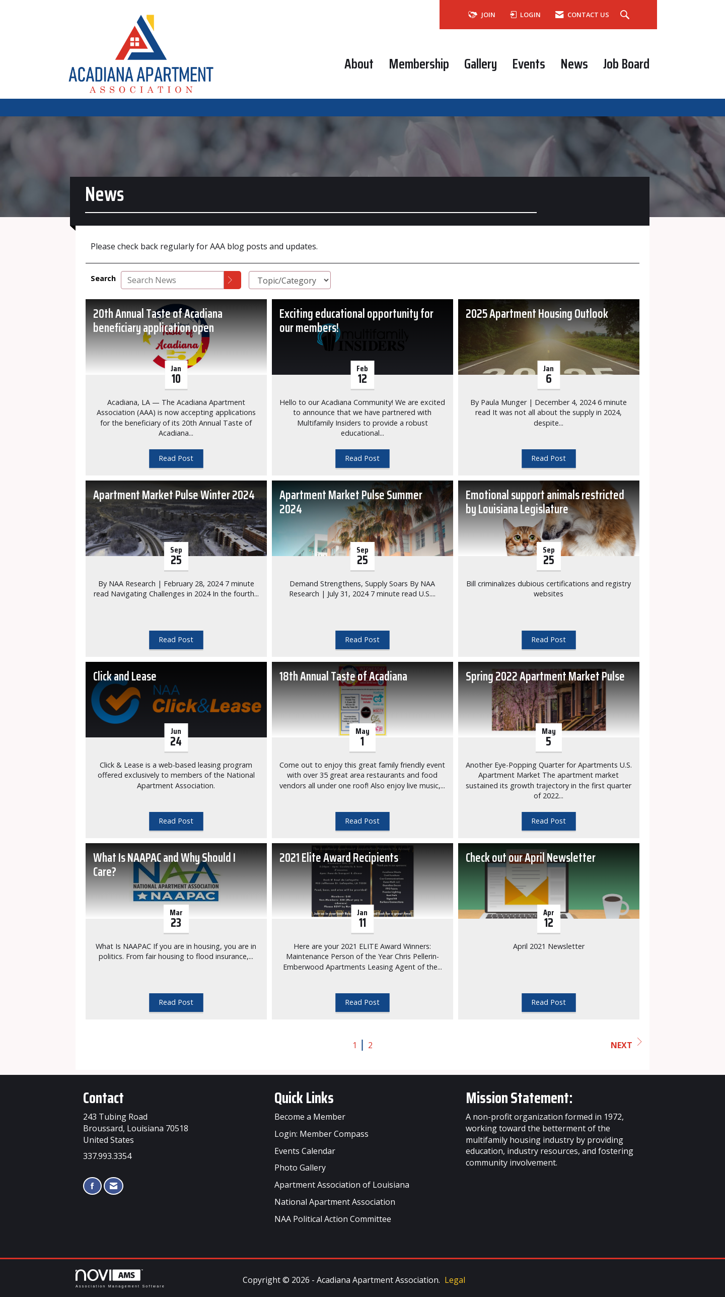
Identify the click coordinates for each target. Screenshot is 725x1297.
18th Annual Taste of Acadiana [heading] (343, 676)
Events (528, 64)
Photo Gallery (300, 1167)
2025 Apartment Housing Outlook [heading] (537, 314)
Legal (455, 1279)
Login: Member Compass (321, 1133)
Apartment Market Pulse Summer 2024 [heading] (350, 502)
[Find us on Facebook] (92, 1186)
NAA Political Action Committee (332, 1218)
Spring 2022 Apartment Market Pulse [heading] (545, 676)
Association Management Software (120, 1278)
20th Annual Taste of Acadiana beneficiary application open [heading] (158, 321)
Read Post (176, 458)
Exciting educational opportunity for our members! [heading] (356, 321)
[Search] (232, 280)
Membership (419, 64)
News (574, 64)
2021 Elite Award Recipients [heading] (338, 858)
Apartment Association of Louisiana (341, 1184)
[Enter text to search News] (172, 280)
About (359, 64)
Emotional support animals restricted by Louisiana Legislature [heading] (545, 502)
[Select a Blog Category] (290, 280)
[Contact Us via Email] (113, 1186)
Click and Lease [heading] (125, 676)
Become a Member (309, 1116)
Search (103, 278)
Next (626, 1044)
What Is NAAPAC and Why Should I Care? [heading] (164, 865)
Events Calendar (304, 1150)
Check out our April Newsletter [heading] (531, 858)
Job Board (626, 64)
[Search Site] (626, 15)
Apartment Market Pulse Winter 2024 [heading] (174, 495)
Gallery (480, 64)
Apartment (329, 1201)
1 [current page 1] (354, 1045)
